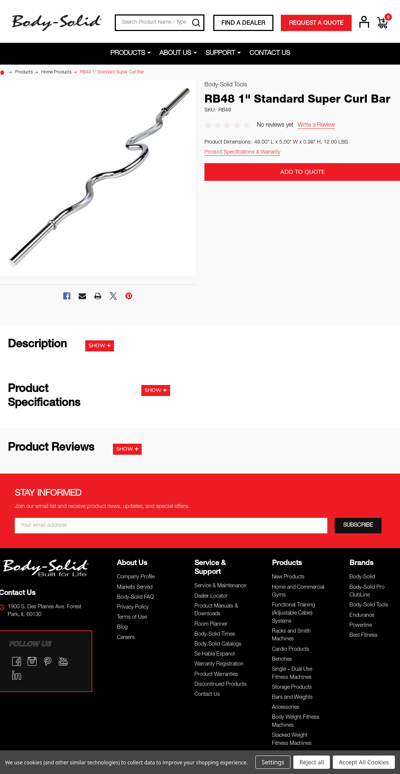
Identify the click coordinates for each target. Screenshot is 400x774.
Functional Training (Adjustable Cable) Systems (293, 613)
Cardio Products (290, 649)
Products (127, 53)
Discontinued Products (220, 684)
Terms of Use (132, 617)
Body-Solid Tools (368, 605)
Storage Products (292, 687)
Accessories (285, 707)
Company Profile (136, 577)
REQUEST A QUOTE (316, 24)
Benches (282, 659)
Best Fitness (363, 635)
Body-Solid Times (214, 634)
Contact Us (269, 53)
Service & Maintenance (220, 586)
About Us (175, 53)
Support (220, 53)
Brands (361, 563)
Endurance (361, 615)
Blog (122, 627)
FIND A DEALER (243, 24)
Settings (273, 762)
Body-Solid (362, 577)
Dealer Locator (211, 596)
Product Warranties (216, 674)
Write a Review (316, 125)
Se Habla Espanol (214, 654)
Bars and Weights (292, 697)
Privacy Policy (133, 607)
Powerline (360, 625)
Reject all (311, 762)
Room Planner (210, 624)
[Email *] (171, 525)
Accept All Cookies (364, 762)
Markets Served (134, 587)
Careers (126, 637)
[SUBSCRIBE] (358, 525)
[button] (46, 567)
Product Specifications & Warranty (242, 152)
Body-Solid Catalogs (217, 644)
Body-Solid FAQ (135, 597)
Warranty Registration (219, 664)
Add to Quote (302, 172)
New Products (288, 577)
